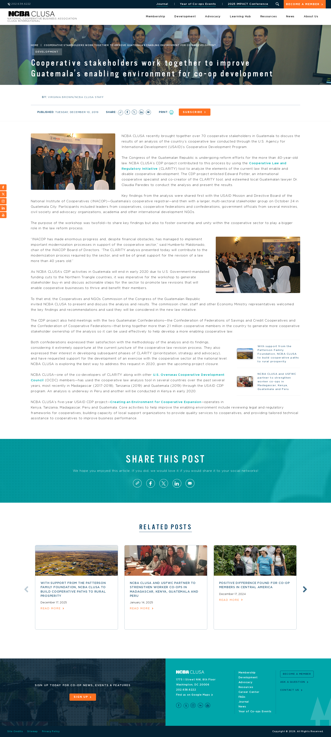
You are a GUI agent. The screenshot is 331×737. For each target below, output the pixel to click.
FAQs (242, 696)
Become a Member (303, 4)
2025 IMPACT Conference (247, 4)
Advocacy (213, 16)
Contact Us (289, 690)
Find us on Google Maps (193, 694)
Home (34, 45)
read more (51, 608)
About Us (311, 16)
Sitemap (32, 731)
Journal (162, 4)
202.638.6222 (186, 689)
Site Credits (15, 731)
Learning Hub (240, 16)
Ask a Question (292, 682)
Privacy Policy (51, 731)
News (290, 16)
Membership (155, 16)
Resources (268, 16)
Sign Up (80, 697)
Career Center (249, 692)
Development (185, 16)
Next (305, 589)
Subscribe (193, 112)
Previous (25, 589)
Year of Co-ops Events (198, 4)
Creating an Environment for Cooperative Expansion (157, 401)
